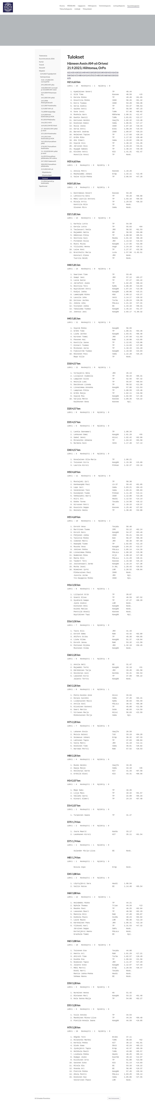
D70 (91, 75)
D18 (91, 72)
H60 (105, 75)
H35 (72, 72)
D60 (69, 75)
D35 (98, 72)
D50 (113, 75)
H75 (76, 75)
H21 (69, 72)
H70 (69, 78)
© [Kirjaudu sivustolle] (35, 1098)
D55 (116, 75)
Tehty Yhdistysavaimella (113, 1098)
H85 (98, 75)
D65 (72, 75)
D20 (94, 72)
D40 (102, 72)
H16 (113, 72)
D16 (116, 72)
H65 (109, 75)
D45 (102, 75)
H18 (76, 72)
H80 (80, 75)
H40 (83, 72)
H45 (87, 72)
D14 (87, 75)
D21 (80, 72)
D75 (94, 75)
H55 (109, 72)
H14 (83, 75)
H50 (105, 72)
